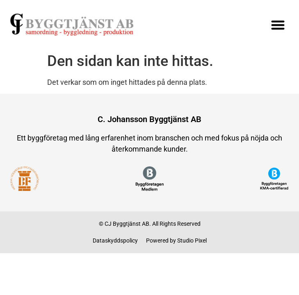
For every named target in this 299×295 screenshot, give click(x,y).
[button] (278, 25)
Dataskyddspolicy (115, 240)
